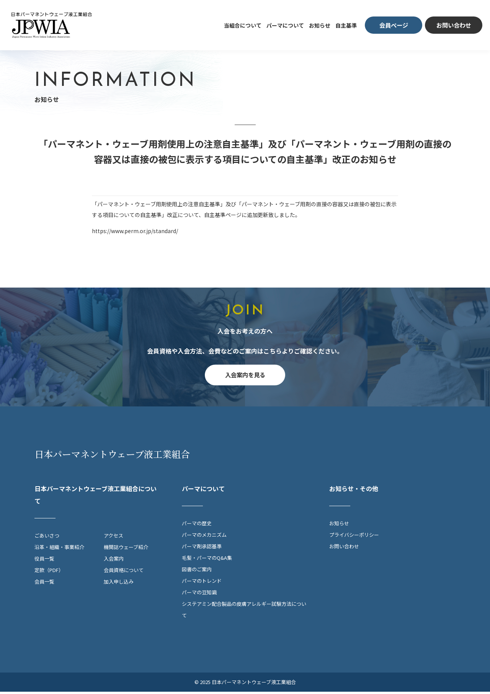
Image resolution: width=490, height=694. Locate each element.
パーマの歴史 (197, 525)
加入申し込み (119, 583)
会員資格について (124, 572)
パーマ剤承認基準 (202, 548)
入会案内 (114, 560)
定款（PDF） (49, 572)
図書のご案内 (197, 571)
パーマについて (285, 25)
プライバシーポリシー (354, 537)
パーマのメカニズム (204, 537)
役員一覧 (44, 560)
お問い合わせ (344, 548)
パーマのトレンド (202, 583)
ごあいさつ (46, 537)
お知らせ (319, 25)
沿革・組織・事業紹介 (59, 549)
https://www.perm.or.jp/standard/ (135, 231)
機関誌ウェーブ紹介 (126, 549)
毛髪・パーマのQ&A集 (207, 560)
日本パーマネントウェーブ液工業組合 (112, 456)
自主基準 (346, 25)
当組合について (242, 25)
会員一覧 (44, 583)
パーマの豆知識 (199, 594)
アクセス (113, 537)
